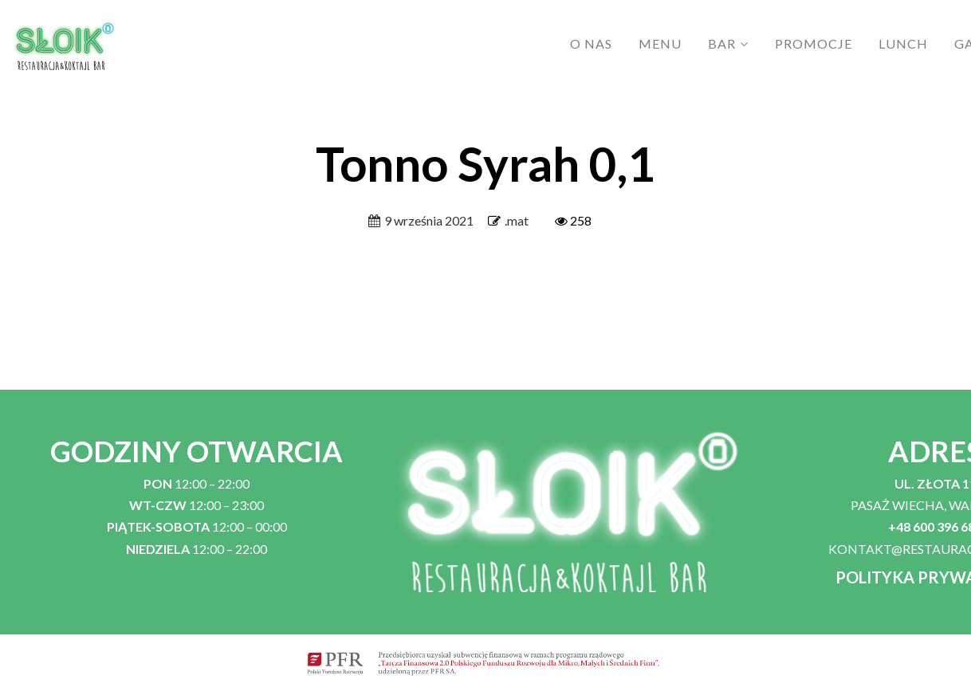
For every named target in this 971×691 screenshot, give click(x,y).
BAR (722, 43)
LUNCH (903, 43)
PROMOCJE (813, 43)
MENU (660, 43)
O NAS (591, 43)
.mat (517, 220)
